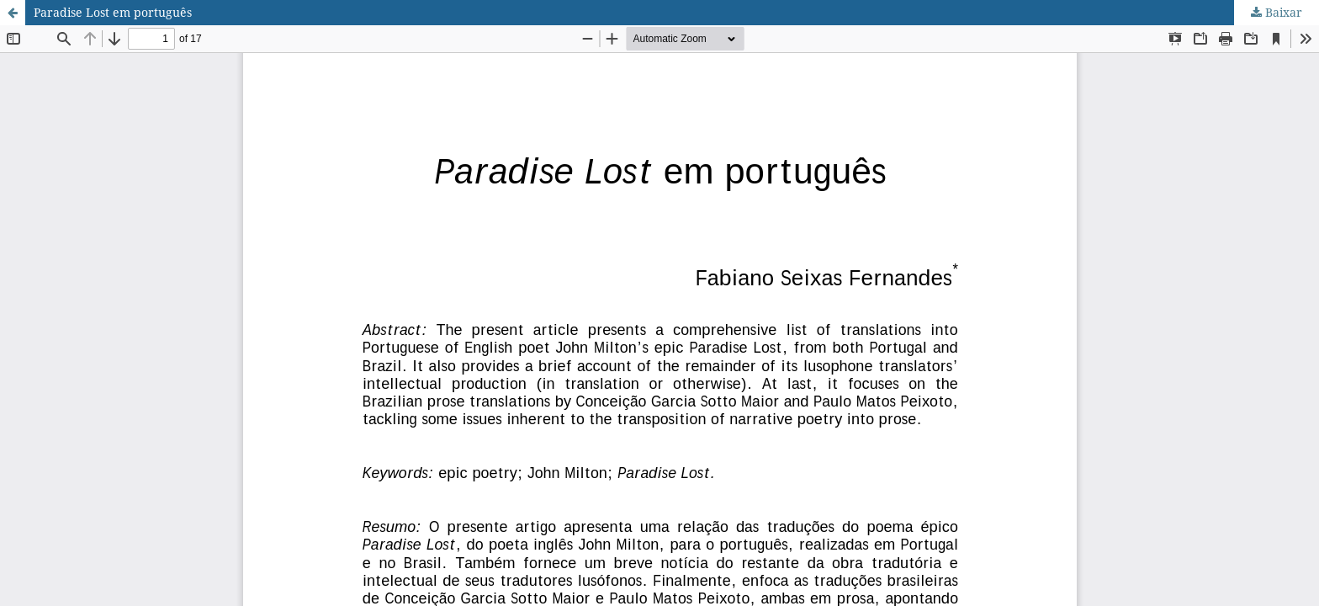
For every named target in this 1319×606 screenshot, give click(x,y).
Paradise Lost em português (113, 12)
